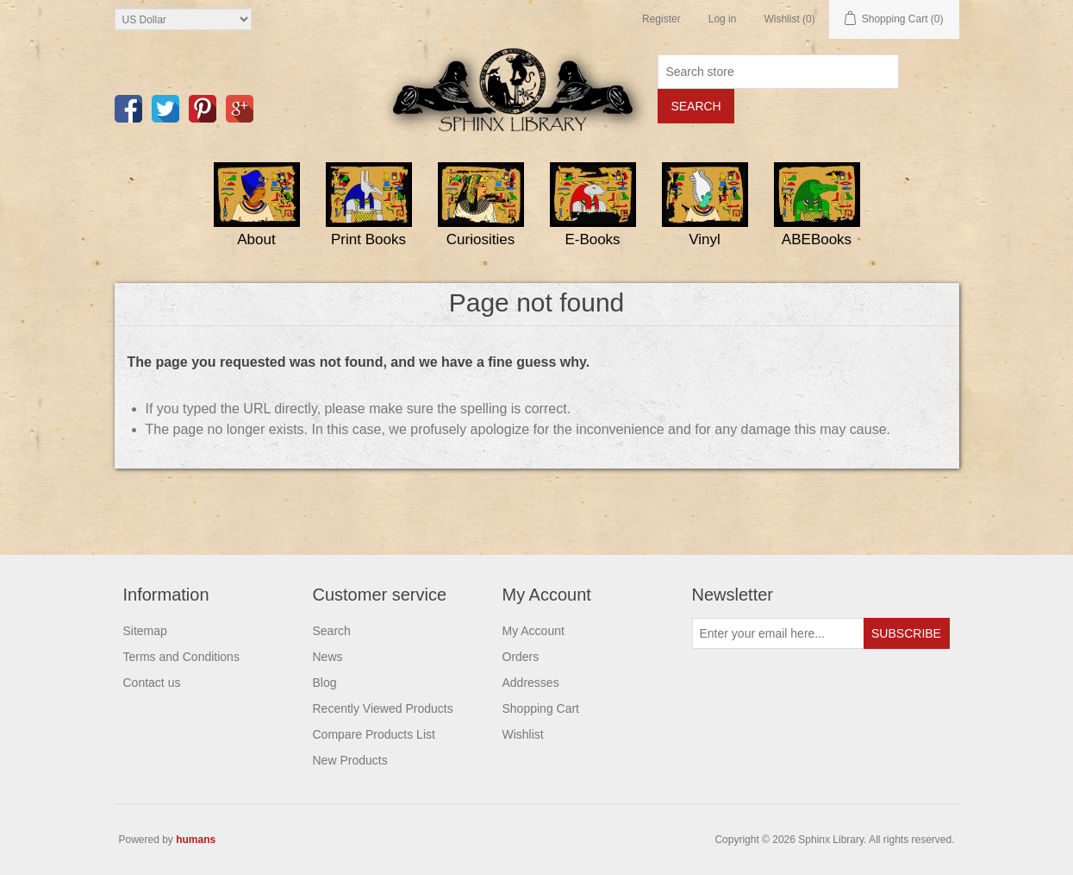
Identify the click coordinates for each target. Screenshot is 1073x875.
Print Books (368, 239)
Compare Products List (374, 734)
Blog (325, 682)
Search (332, 631)
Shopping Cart (541, 708)
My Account (533, 631)
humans (195, 840)
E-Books (592, 239)
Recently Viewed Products (383, 708)
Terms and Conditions (181, 657)
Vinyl (705, 239)
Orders (521, 657)
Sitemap (145, 631)
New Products (350, 760)
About (256, 239)
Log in (722, 19)
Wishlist (523, 734)
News (328, 657)
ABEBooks (817, 239)
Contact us (152, 682)
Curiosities (480, 239)
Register (661, 19)
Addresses (530, 682)
